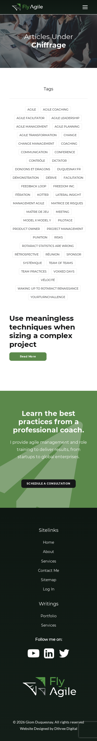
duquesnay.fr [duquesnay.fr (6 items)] (69, 169)
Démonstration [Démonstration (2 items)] (26, 178)
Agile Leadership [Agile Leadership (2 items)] (65, 118)
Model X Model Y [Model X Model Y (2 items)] (37, 220)
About (48, 551)
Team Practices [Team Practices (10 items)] (34, 271)
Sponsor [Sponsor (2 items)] (73, 254)
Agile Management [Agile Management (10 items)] (32, 126)
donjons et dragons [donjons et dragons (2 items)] (32, 169)
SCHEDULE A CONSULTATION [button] (48, 483)
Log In (48, 589)
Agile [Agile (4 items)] (31, 109)
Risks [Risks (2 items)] (58, 237)
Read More (28, 356)
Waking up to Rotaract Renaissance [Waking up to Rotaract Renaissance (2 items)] (48, 288)
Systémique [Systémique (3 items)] (32, 263)
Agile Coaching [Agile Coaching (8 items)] (56, 109)
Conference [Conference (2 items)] (65, 152)
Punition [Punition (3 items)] (40, 237)
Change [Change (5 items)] (70, 135)
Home (48, 542)
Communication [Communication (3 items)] (34, 152)
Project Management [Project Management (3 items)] (65, 229)
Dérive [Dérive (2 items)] (51, 178)
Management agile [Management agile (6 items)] (28, 203)
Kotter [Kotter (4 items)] (43, 195)
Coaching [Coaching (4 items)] (69, 143)
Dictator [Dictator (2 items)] (59, 160)
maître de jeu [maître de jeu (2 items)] (37, 212)
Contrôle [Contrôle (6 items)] (37, 160)
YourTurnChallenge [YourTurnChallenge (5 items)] (48, 297)
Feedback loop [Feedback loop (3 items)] (33, 186)
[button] (33, 656)
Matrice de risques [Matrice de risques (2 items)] (67, 203)
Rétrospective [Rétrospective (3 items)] (27, 254)
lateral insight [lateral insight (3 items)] (68, 195)
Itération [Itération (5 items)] (22, 195)
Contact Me (48, 570)
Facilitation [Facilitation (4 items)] (73, 178)
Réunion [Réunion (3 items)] (52, 254)
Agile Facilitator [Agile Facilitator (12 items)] (30, 118)
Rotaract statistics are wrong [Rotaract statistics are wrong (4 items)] (48, 246)
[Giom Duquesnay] (27, 7)
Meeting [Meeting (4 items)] (62, 212)
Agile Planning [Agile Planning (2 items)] (67, 126)
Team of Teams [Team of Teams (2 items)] (61, 263)
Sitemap (48, 580)
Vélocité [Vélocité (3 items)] (48, 280)
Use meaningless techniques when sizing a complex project (42, 331)
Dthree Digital (65, 728)
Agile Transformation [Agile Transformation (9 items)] (38, 135)
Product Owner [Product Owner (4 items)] (26, 229)
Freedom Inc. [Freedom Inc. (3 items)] (64, 186)
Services (48, 561)
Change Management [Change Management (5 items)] (36, 143)
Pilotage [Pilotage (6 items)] (65, 220)
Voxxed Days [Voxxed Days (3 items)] (64, 271)
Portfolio (49, 616)
